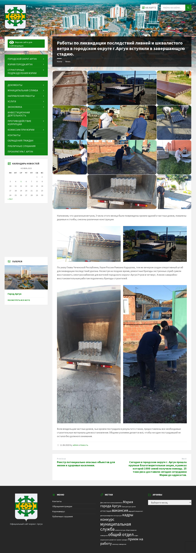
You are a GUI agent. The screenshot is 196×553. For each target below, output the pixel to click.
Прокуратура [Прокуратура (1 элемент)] (126, 507)
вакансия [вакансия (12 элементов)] (120, 510)
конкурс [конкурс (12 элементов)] (107, 519)
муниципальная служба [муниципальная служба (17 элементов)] (115, 526)
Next (184, 458)
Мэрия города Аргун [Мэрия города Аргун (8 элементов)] (116, 504)
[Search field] (176, 8)
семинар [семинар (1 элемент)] (115, 544)
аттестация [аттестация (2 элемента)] (105, 511)
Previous (61, 458)
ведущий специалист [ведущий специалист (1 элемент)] (135, 511)
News (67, 61)
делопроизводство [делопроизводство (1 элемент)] (106, 516)
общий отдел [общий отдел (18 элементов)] (121, 534)
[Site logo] (15, 30)
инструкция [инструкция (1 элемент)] (117, 516)
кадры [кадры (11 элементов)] (127, 514)
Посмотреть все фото (19, 300)
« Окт (10, 199)
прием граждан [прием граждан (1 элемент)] (122, 540)
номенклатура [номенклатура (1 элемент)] (120, 530)
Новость (84, 445)
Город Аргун (14, 293)
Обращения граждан (62, 506)
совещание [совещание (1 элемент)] (122, 544)
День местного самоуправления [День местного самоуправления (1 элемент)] (111, 503)
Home (59, 61)
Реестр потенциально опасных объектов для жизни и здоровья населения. (86, 463)
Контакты (57, 501)
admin (75, 445)
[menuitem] (26, 59)
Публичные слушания (62, 516)
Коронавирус (58, 511)
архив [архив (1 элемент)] (133, 507)
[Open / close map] (149, 8)
